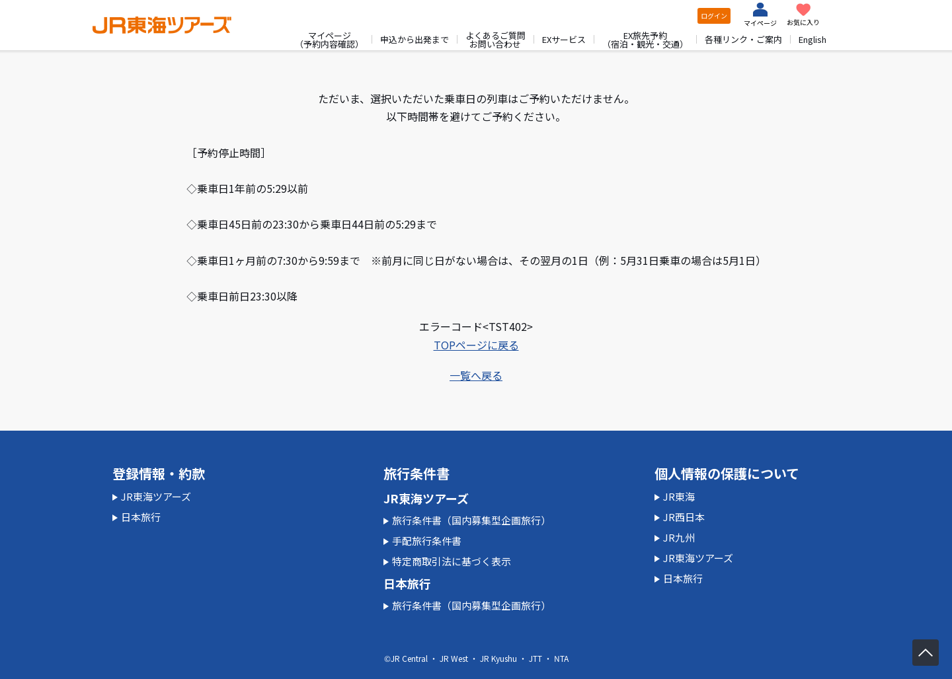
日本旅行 (141, 517)
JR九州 (679, 537)
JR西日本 (684, 517)
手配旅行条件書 (426, 541)
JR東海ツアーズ (156, 496)
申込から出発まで (414, 39)
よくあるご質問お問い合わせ (495, 39)
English (812, 39)
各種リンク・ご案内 (743, 39)
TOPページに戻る (476, 345)
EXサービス (564, 39)
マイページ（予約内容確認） (329, 39)
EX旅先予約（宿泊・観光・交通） (645, 39)
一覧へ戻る (476, 375)
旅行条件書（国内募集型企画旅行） (471, 520)
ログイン (714, 15)
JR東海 (679, 496)
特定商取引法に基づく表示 (451, 561)
